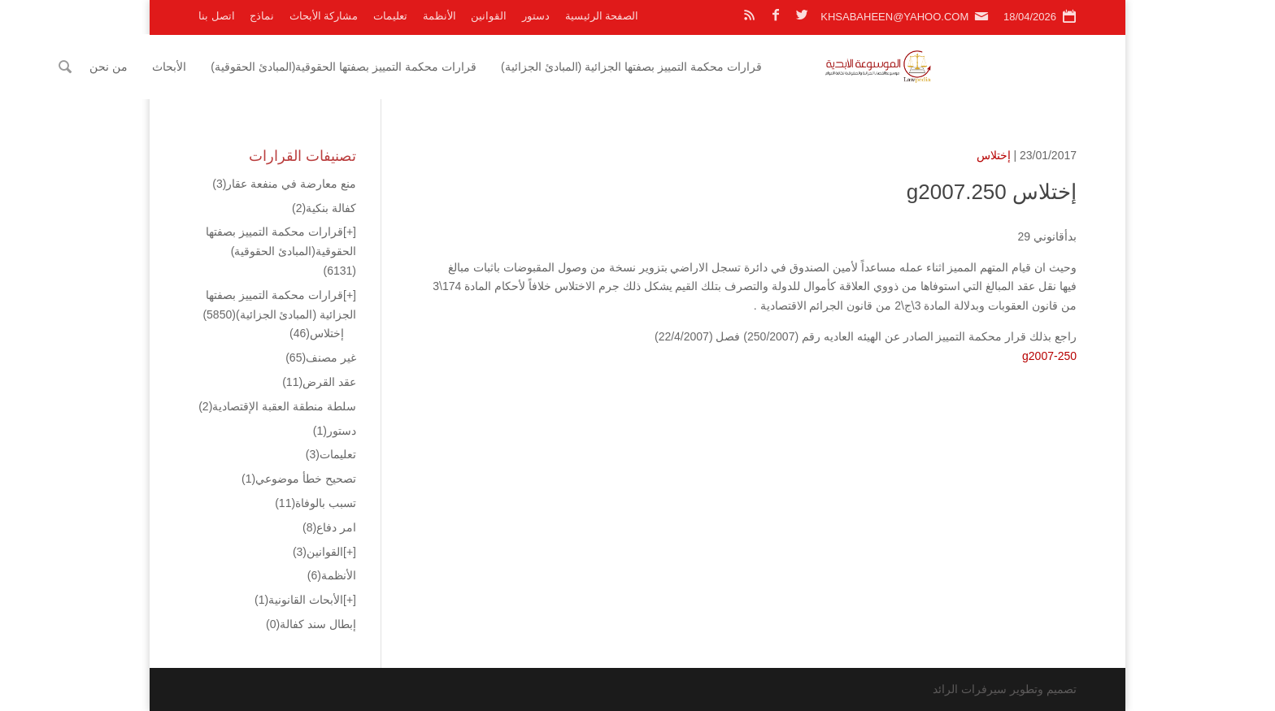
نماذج (262, 16)
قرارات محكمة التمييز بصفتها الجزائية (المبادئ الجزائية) (772, 66)
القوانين (489, 16)
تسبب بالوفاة (315, 502)
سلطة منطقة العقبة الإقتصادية (277, 406)
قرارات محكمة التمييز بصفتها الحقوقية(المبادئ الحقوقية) (485, 66)
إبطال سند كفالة (311, 624)
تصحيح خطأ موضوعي (299, 478)
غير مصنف (320, 357)
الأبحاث (311, 66)
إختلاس (994, 155)
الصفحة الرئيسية (602, 16)
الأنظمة (439, 16)
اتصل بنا (216, 16)
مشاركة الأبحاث (324, 16)
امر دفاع (329, 527)
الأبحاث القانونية (299, 599)
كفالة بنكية (324, 208)
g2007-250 (1049, 355)
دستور (536, 16)
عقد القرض (319, 381)
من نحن (250, 66)
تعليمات (390, 16)
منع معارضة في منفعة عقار (284, 183)
